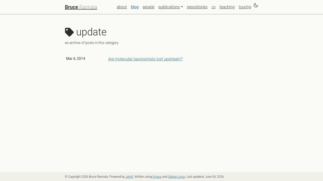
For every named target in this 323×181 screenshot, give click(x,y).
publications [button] (169, 7)
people (148, 7)
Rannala (81, 7)
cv (214, 7)
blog (136, 6)
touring (245, 7)
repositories (197, 7)
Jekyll (129, 176)
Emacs (157, 176)
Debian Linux (176, 176)
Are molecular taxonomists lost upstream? (145, 59)
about (122, 7)
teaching (227, 7)
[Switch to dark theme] (255, 5)
